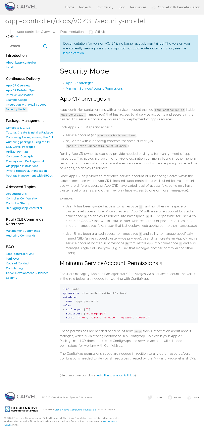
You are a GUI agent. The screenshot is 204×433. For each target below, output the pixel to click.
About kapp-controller (21, 62)
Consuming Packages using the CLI (29, 137)
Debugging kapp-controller (24, 208)
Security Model (16, 109)
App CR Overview (18, 85)
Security (11, 278)
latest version (73, 53)
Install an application (19, 95)
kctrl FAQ (12, 258)
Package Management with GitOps (29, 175)
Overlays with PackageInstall (25, 161)
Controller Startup (18, 203)
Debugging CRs (16, 193)
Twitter (155, 397)
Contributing (14, 268)
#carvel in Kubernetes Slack (175, 7)
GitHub (97, 31)
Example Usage (16, 100)
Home (69, 7)
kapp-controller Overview (36, 31)
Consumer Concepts (20, 156)
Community (105, 7)
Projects (85, 7)
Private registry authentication (26, 171)
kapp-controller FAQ (20, 254)
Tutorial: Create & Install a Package (29, 132)
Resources (138, 7)
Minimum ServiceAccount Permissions (94, 88)
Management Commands (23, 231)
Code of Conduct (17, 263)
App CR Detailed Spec (21, 90)
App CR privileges (79, 83)
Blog (121, 7)
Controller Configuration (22, 198)
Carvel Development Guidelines (27, 273)
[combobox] (27, 46)
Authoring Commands (20, 235)
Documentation (72, 31)
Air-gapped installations (22, 166)
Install (10, 67)
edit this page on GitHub (116, 374)
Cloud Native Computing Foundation (75, 409)
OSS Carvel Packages (20, 147)
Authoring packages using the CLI (28, 142)
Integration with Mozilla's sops (26, 104)
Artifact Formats (17, 151)
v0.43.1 (10, 36)
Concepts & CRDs (18, 128)
